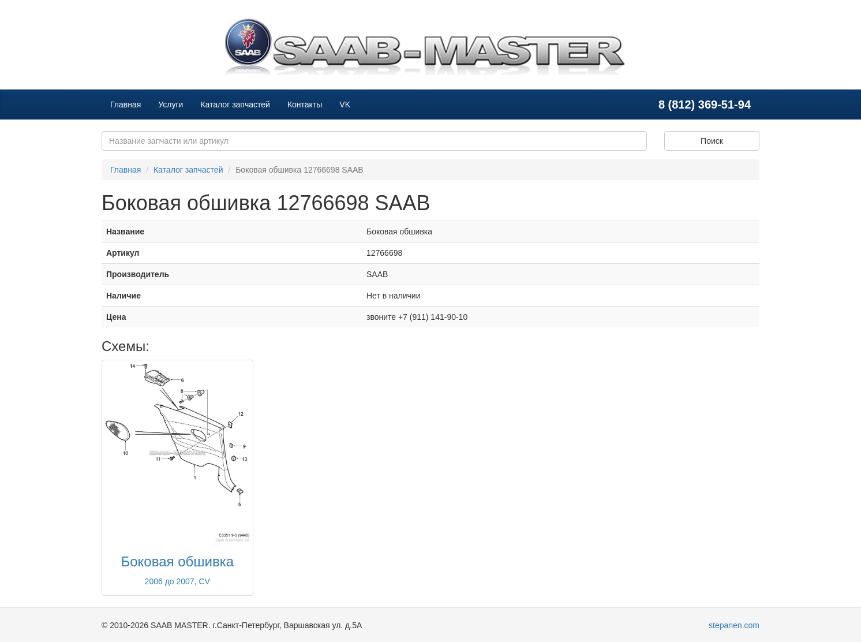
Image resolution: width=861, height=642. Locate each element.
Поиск (712, 140)
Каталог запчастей (235, 104)
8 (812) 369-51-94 (704, 104)
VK (344, 104)
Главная (125, 104)
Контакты (304, 104)
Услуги (170, 104)
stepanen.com (734, 625)
